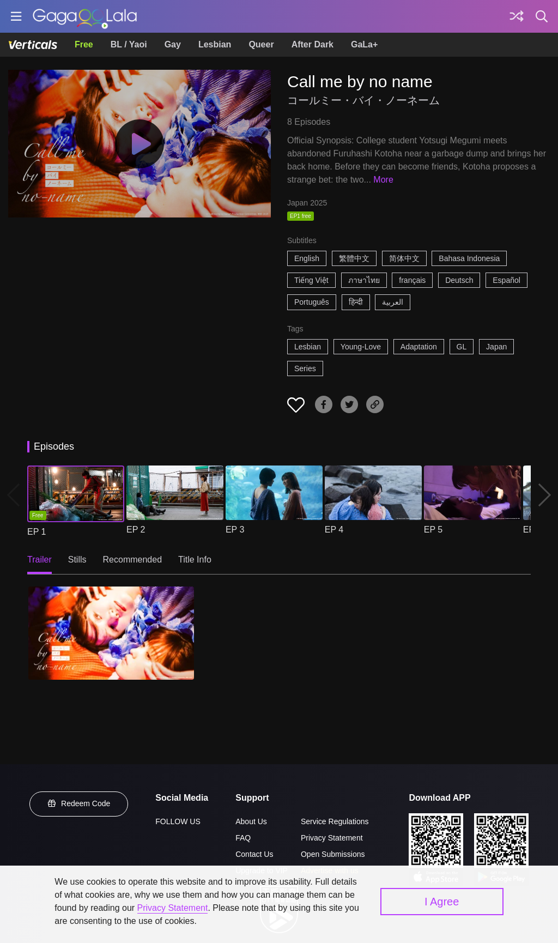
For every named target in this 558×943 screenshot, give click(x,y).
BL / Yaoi (129, 44)
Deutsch (459, 280)
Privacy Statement (332, 837)
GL (462, 346)
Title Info (194, 559)
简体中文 (404, 258)
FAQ (243, 837)
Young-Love (361, 346)
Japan (496, 346)
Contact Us (254, 854)
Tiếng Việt (311, 280)
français (412, 280)
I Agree (441, 902)
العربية (392, 302)
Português (311, 302)
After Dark (312, 44)
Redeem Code (79, 803)
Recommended (132, 559)
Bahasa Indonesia (469, 258)
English (306, 258)
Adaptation (419, 346)
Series (305, 368)
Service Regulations (335, 821)
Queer (261, 44)
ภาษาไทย (364, 280)
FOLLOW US (177, 821)
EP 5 (433, 529)
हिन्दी (356, 302)
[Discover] (516, 16)
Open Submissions (333, 854)
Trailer (39, 559)
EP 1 (36, 531)
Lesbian (214, 44)
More (383, 179)
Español (506, 280)
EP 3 (235, 529)
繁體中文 (354, 258)
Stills (77, 559)
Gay (173, 44)
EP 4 (334, 529)
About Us (251, 821)
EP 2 (135, 529)
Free (84, 44)
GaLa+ (364, 44)
